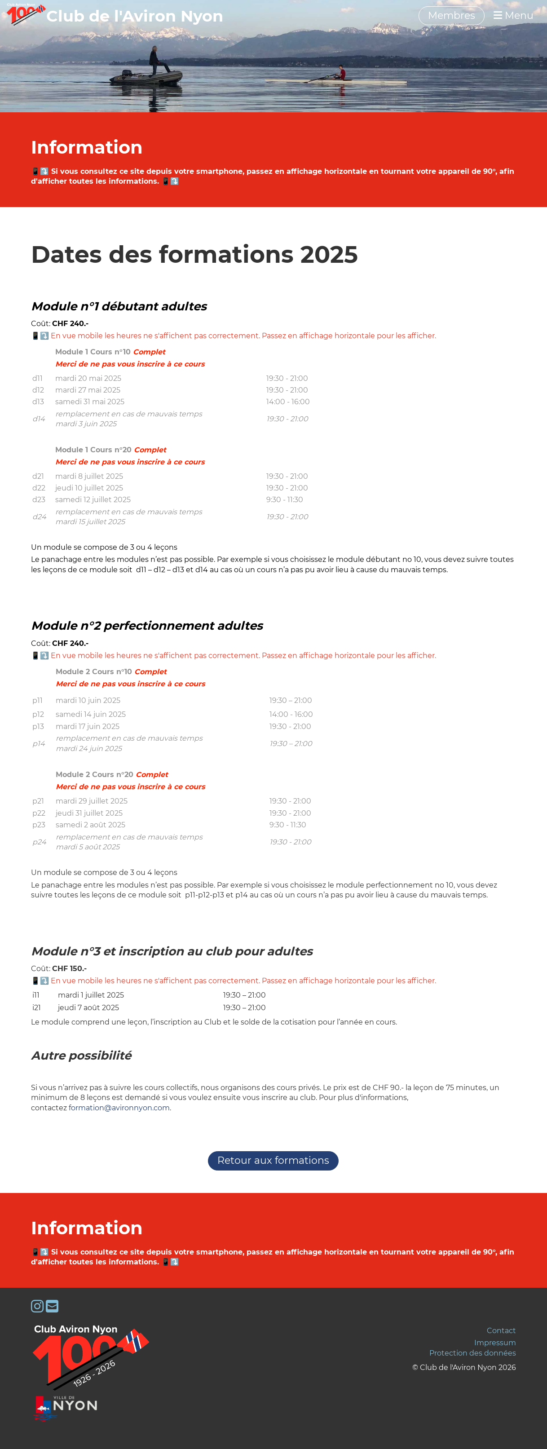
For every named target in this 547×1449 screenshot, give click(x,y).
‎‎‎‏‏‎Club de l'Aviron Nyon (134, 16)
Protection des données (472, 1353)
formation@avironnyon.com (119, 1108)
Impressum (495, 1343)
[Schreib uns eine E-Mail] (52, 1306)
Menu (514, 15)
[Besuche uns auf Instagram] (37, 1306)
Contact (501, 1330)
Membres (451, 15)
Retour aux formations (273, 1160)
